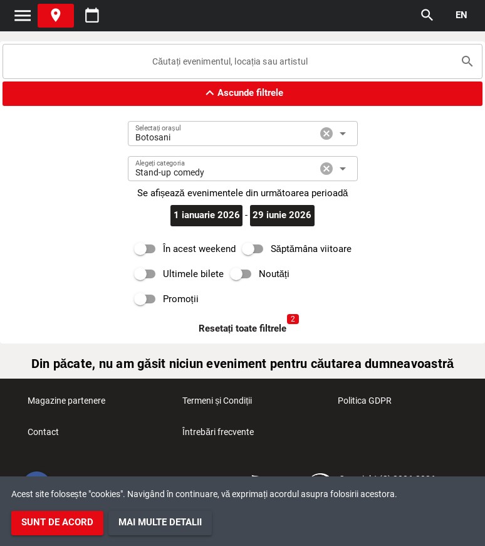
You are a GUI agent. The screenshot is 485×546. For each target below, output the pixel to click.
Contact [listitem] (43, 436)
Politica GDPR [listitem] (365, 404)
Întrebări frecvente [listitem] (218, 436)
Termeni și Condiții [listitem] (217, 404)
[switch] (182, 248)
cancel (326, 133)
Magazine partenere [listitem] (66, 404)
